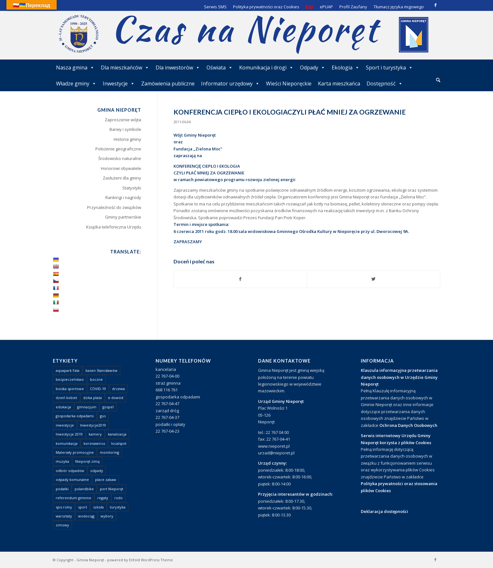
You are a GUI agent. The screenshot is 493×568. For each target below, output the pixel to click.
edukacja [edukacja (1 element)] (63, 406)
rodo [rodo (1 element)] (118, 497)
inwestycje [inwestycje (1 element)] (65, 425)
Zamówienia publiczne (168, 83)
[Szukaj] (438, 80)
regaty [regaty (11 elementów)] (102, 497)
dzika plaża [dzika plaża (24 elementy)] (92, 397)
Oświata (219, 67)
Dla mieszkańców (125, 67)
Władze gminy (76, 83)
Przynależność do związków (114, 207)
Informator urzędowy (230, 83)
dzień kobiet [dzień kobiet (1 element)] (66, 397)
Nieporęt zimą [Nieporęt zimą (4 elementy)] (87, 461)
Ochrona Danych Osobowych (408, 425)
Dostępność (385, 83)
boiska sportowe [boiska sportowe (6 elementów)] (70, 388)
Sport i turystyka (389, 67)
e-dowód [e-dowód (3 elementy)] (115, 397)
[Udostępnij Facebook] (240, 279)
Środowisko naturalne (119, 158)
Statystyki (131, 188)
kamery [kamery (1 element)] (95, 434)
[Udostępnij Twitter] (373, 279)
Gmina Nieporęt (90, 559)
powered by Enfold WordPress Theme (140, 559)
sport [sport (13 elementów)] (82, 507)
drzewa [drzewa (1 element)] (118, 388)
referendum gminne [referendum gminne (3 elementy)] (73, 497)
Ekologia (346, 67)
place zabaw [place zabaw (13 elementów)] (105, 479)
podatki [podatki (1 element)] (62, 488)
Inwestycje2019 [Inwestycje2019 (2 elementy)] (93, 425)
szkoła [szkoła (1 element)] (98, 507)
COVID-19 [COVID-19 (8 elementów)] (98, 388)
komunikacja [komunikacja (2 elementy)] (66, 443)
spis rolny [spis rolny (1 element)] (64, 507)
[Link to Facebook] (435, 5)
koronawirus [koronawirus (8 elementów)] (94, 443)
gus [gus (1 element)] (103, 415)
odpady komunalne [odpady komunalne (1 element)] (72, 479)
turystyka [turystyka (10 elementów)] (117, 507)
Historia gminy (127, 139)
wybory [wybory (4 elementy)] (107, 516)
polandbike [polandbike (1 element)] (84, 488)
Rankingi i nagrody (123, 197)
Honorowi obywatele (121, 168)
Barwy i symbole (125, 129)
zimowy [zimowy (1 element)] (62, 525)
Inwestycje (119, 83)
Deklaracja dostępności (384, 511)
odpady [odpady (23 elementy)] (96, 470)
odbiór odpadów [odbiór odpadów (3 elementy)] (70, 470)
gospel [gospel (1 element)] (108, 406)
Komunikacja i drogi (266, 67)
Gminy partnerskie (123, 217)
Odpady (312, 67)
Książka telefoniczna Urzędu (113, 227)
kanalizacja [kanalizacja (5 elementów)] (117, 434)
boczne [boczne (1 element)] (96, 379)
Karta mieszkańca (339, 83)
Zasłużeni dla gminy (122, 178)
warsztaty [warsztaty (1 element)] (64, 516)
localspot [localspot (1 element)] (118, 443)
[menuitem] (438, 80)
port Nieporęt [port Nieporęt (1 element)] (111, 488)
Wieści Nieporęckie (288, 83)
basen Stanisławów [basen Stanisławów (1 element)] (101, 370)
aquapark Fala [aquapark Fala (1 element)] (67, 370)
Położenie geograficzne (118, 149)
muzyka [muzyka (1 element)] (62, 461)
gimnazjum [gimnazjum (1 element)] (86, 406)
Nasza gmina (75, 67)
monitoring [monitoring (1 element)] (109, 452)
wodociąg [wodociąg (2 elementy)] (86, 516)
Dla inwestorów (178, 67)
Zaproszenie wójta (123, 120)
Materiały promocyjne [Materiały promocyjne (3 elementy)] (75, 452)
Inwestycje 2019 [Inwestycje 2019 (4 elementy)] (69, 434)
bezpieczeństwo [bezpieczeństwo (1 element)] (70, 379)
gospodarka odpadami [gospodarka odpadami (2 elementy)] (75, 415)
